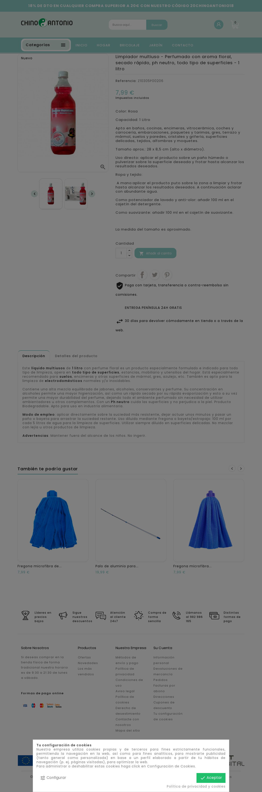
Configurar (53, 778)
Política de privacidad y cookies (196, 786)
